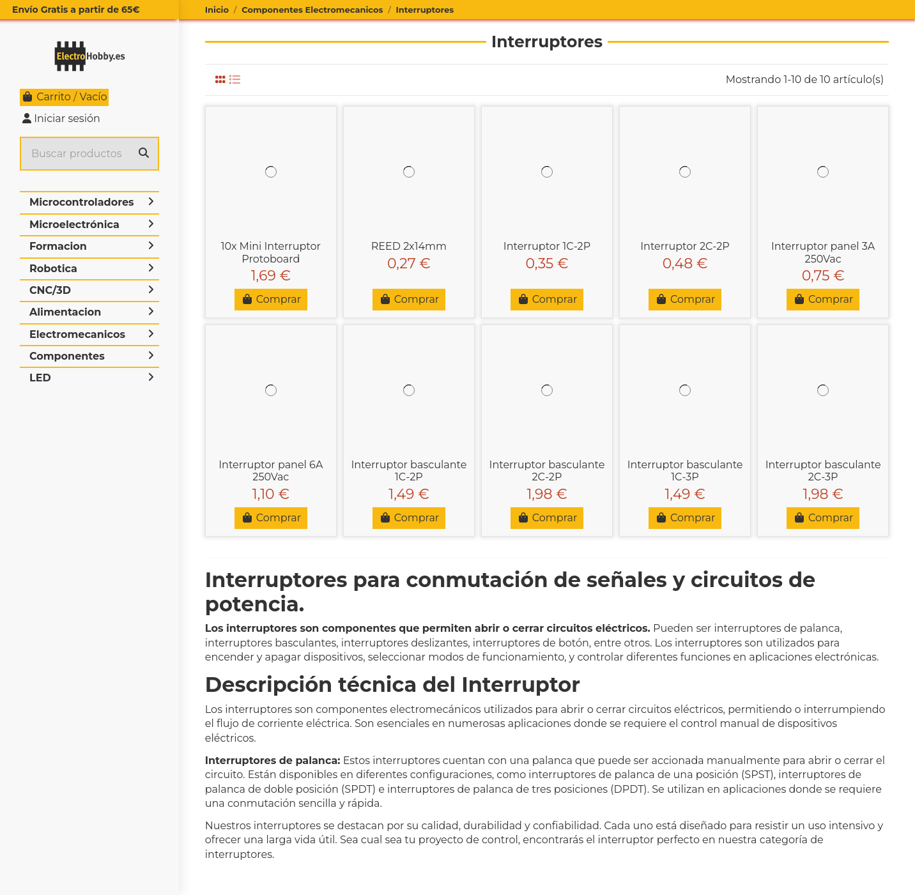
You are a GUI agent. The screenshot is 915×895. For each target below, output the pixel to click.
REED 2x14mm (409, 246)
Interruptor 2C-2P (685, 246)
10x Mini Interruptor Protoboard (271, 252)
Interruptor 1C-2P (547, 246)
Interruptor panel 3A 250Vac (823, 252)
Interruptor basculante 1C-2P (408, 471)
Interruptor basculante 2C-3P (823, 471)
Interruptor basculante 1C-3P (685, 471)
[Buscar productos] (143, 154)
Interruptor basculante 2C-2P (547, 471)
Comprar (271, 299)
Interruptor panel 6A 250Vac (271, 471)
